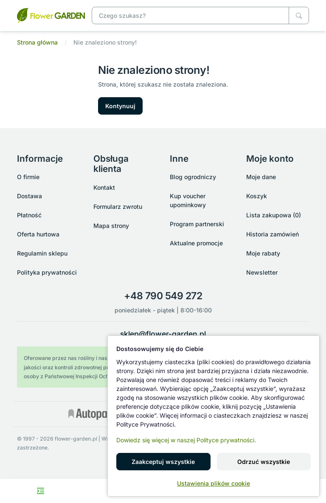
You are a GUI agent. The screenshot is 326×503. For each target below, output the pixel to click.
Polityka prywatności (47, 272)
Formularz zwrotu (117, 206)
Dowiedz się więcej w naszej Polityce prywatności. (186, 440)
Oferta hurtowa (38, 234)
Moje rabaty (263, 253)
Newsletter (262, 272)
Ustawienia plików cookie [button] (213, 483)
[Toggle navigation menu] (41, 491)
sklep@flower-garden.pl (163, 333)
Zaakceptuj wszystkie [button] (163, 461)
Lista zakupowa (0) (273, 215)
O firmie (28, 176)
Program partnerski (197, 224)
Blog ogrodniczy (193, 176)
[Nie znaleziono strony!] (51, 14)
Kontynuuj (120, 106)
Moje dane (261, 176)
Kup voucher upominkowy (188, 200)
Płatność (29, 215)
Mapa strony (111, 225)
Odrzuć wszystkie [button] (263, 461)
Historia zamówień (272, 234)
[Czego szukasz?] (299, 15)
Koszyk (256, 196)
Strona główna (37, 42)
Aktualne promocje (196, 243)
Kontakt (104, 187)
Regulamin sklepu (42, 253)
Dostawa (29, 196)
